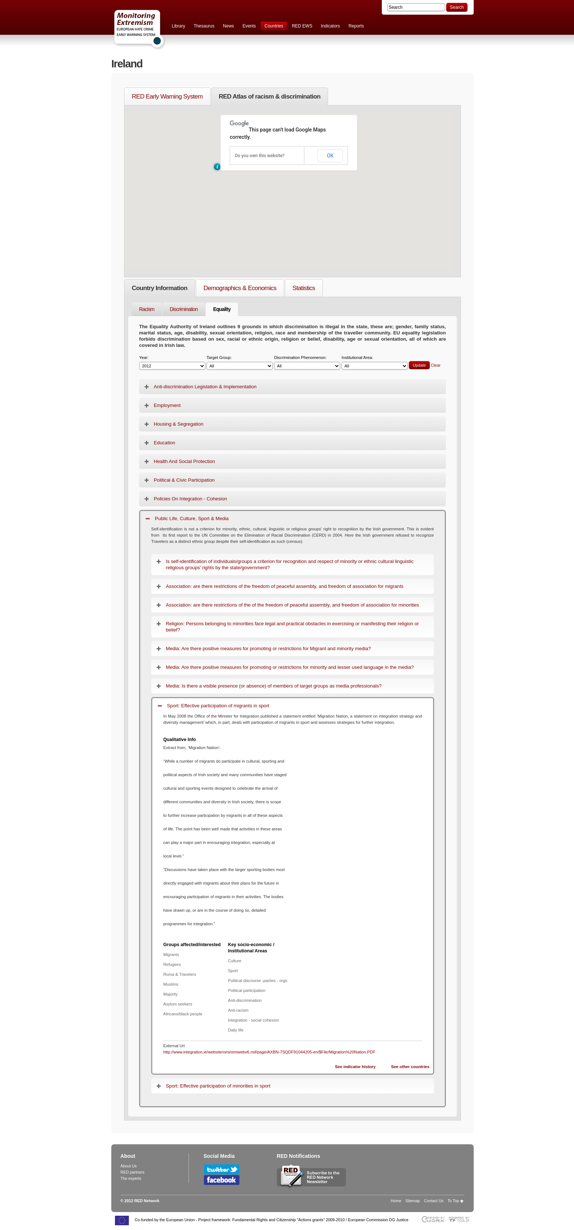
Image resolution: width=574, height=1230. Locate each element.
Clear (436, 365)
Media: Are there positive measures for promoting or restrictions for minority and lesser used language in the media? (290, 667)
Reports (356, 26)
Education (164, 442)
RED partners (132, 1172)
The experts (130, 1178)
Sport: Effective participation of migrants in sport (218, 705)
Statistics (303, 288)
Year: (172, 363)
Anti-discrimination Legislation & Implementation (205, 386)
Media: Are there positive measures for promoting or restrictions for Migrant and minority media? (268, 648)
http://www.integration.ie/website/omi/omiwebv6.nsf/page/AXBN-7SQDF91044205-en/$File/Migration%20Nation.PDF (269, 1052)
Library (178, 26)
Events (249, 26)
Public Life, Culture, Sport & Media (192, 518)
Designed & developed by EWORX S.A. (433, 1219)
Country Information (159, 288)
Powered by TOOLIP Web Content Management (461, 1219)
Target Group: (239, 363)
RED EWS (302, 26)
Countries (273, 26)
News (228, 26)
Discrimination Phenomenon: (307, 363)
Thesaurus (204, 26)
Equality (222, 309)
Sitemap (412, 1200)
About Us (128, 1166)
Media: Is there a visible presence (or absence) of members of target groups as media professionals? (273, 686)
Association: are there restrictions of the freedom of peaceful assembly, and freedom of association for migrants (284, 586)
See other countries (410, 1066)
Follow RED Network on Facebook (221, 1180)
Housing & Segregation (179, 424)
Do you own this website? (260, 155)
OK (330, 156)
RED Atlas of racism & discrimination (270, 96)
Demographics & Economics (240, 288)
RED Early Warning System (167, 96)
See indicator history (355, 1066)
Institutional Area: (375, 363)
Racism (146, 309)
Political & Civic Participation (184, 480)
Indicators (330, 26)
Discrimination (184, 309)
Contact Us (433, 1200)
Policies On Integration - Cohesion (190, 498)
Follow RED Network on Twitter (221, 1169)
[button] (217, 167)
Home (396, 1200)
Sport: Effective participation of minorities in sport (218, 1086)
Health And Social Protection (184, 461)
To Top (453, 1200)
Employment (167, 405)
